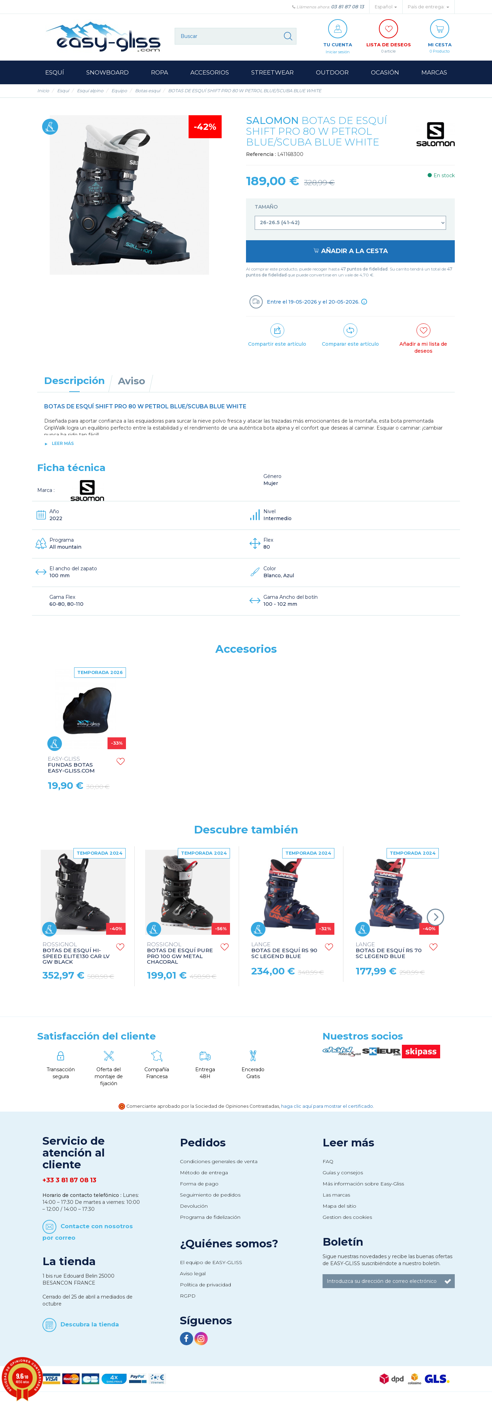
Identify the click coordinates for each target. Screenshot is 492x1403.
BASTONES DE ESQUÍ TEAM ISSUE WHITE (182, 765)
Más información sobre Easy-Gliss (363, 1184)
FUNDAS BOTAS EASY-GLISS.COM (279, 765)
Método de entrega (204, 1173)
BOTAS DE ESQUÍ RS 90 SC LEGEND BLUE (284, 951)
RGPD (188, 1296)
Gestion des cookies (347, 1217)
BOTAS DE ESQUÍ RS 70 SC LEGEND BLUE (389, 951)
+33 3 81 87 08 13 (69, 1180)
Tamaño (267, 207)
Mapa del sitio (339, 1206)
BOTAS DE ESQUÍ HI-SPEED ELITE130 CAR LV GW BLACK (76, 954)
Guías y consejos (343, 1173)
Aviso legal (193, 1274)
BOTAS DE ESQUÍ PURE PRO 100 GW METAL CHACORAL (180, 954)
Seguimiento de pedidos (210, 1195)
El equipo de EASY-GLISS (211, 1263)
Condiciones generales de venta (218, 1162)
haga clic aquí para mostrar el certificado (327, 1106)
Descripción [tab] (74, 381)
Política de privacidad (205, 1285)
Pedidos (203, 1143)
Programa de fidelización (210, 1217)
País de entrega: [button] (428, 6)
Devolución (194, 1206)
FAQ (328, 1162)
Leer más (63, 443)
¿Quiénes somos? (229, 1244)
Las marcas (336, 1195)
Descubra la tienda (90, 1324)
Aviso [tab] (131, 381)
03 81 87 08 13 (347, 6)
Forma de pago (199, 1184)
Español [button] (386, 6)
